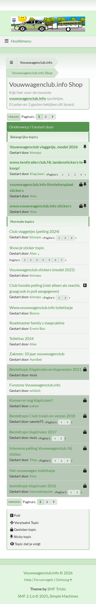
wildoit (35, 390)
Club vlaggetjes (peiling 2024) (34, 231)
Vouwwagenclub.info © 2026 (48, 572)
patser (34, 406)
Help (28, 580)
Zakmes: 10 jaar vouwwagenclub (36, 353)
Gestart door (43, 126)
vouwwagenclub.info (27, 98)
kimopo (35, 152)
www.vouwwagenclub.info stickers (40, 205)
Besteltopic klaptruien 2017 (33, 431)
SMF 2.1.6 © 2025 (33, 596)
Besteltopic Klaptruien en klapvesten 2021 (45, 369)
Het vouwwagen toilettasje (32, 470)
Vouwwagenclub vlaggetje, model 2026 (44, 146)
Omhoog (14, 501)
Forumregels (43, 580)
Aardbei (36, 359)
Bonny (34, 313)
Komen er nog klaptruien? (31, 400)
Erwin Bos (37, 328)
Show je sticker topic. (27, 247)
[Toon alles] (11, 62)
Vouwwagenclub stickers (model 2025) (42, 269)
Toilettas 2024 (21, 338)
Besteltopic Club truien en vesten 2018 (42, 415)
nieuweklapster (41, 491)
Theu (33, 460)
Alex (33, 196)
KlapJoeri (37, 174)
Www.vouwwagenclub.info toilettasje (41, 307)
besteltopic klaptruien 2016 (32, 485)
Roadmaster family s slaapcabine (36, 322)
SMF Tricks (56, 588)
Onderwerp (19, 126)
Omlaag (13, 116)
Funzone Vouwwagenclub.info (34, 384)
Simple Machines (64, 596)
